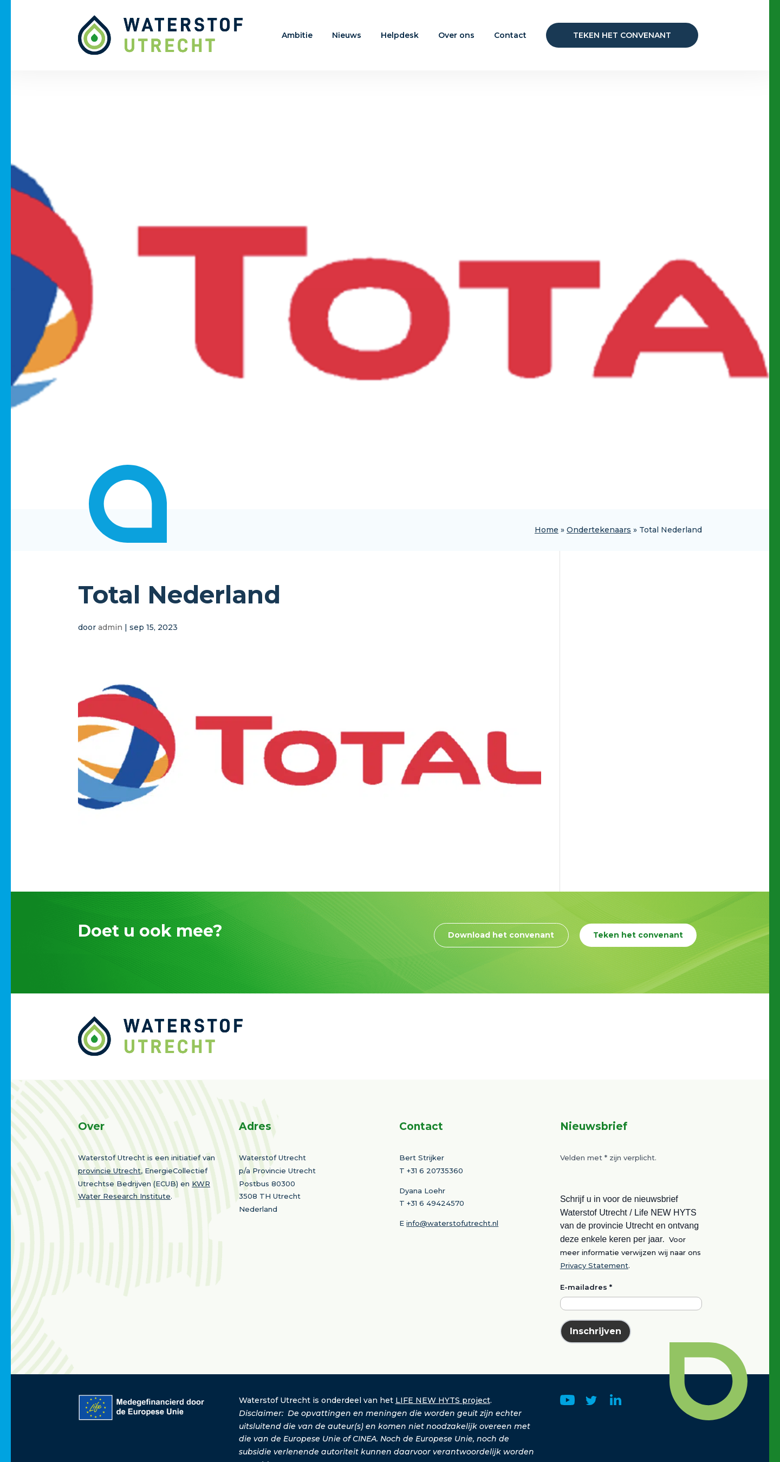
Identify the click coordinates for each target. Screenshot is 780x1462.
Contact (510, 35)
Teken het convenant (622, 35)
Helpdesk (400, 35)
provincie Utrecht (109, 1212)
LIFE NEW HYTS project (442, 1442)
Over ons (456, 35)
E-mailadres (586, 1329)
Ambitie (297, 35)
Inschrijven (595, 1373)
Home (546, 530)
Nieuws (346, 35)
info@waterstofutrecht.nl (452, 1265)
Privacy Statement (594, 1307)
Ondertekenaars (599, 530)
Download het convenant (615, 936)
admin (110, 627)
